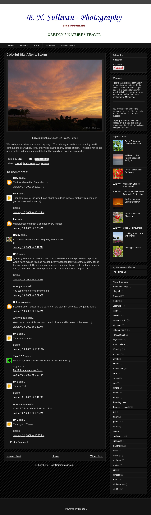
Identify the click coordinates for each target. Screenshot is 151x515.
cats (114, 383)
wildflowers (118, 484)
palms (115, 451)
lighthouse (117, 441)
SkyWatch (117, 339)
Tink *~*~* (18, 356)
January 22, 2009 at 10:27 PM (28, 435)
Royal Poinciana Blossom (132, 214)
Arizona (116, 296)
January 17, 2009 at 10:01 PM (28, 186)
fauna (115, 393)
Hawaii (18, 163)
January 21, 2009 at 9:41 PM (28, 397)
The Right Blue (119, 272)
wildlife (116, 489)
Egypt (115, 311)
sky (38, 163)
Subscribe (117, 60)
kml (15, 219)
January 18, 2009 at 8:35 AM (28, 228)
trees (115, 479)
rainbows (117, 460)
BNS (15, 193)
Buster (116, 301)
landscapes (29, 163)
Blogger (82, 509)
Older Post (96, 456)
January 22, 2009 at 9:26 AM (28, 413)
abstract (116, 354)
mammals (117, 446)
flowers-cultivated (121, 407)
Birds (36, 45)
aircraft (116, 364)
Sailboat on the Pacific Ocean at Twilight (132, 158)
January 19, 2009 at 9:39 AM (28, 327)
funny (115, 417)
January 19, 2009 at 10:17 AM (28, 349)
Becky (16, 235)
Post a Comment (19, 442)
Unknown (18, 302)
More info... (130, 97)
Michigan (117, 325)
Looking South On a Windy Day (134, 234)
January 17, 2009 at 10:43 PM (28, 212)
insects (116, 431)
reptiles (116, 465)
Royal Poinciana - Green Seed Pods (133, 142)
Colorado (117, 306)
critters (116, 388)
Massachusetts (119, 320)
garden (116, 422)
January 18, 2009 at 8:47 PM (28, 247)
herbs (115, 426)
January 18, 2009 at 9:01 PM (28, 279)
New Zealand (119, 335)
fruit (114, 412)
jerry (15, 178)
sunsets (45, 163)
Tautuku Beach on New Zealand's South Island (133, 192)
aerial (115, 359)
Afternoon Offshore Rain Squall (132, 185)
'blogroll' (116, 291)
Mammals (50, 45)
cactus (116, 378)
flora (115, 397)
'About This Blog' (120, 286)
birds (115, 373)
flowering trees (119, 402)
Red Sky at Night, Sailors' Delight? (133, 200)
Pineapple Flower (133, 247)
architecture (118, 368)
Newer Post (13, 456)
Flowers (24, 45)
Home (11, 45)
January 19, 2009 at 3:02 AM (28, 295)
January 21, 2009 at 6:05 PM (28, 375)
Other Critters (68, 45)
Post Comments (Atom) (62, 465)
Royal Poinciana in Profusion (133, 171)
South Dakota (119, 344)
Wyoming (117, 349)
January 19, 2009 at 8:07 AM (28, 311)
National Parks (119, 330)
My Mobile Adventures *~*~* (27, 370)
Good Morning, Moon (133, 228)
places (116, 455)
